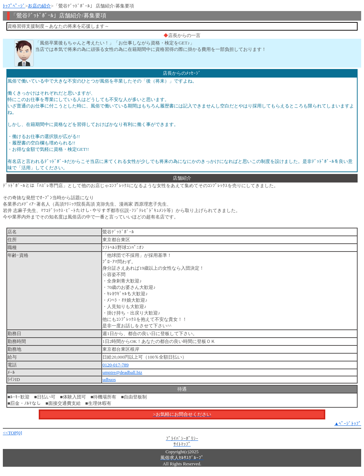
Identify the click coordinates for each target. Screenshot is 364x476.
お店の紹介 (39, 6)
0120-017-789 (115, 364)
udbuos (109, 379)
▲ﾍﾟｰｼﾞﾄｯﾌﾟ (347, 423)
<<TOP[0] (12, 432)
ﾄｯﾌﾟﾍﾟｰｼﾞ (14, 6)
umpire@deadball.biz (122, 372)
